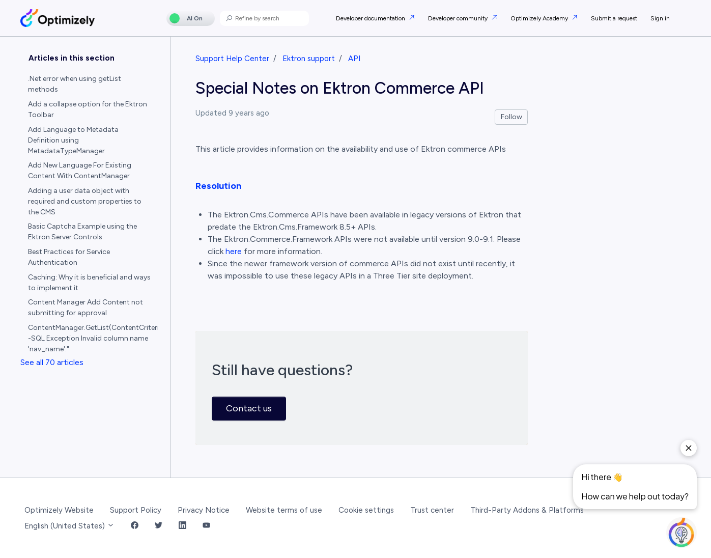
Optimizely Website (59, 510)
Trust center (432, 510)
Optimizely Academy (540, 18)
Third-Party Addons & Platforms (527, 510)
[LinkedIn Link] (182, 526)
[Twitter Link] (158, 526)
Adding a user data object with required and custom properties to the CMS (84, 201)
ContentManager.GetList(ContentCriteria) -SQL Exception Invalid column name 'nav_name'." (93, 338)
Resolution (218, 185)
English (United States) (69, 526)
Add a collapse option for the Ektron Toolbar (87, 109)
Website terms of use (284, 510)
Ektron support (308, 58)
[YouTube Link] (206, 526)
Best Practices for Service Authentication (69, 257)
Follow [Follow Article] (511, 117)
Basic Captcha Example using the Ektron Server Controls (82, 231)
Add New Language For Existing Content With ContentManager (79, 170)
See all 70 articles (51, 362)
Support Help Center (232, 58)
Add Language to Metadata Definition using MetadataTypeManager (73, 140)
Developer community (458, 18)
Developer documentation (371, 18)
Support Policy (135, 510)
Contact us (249, 408)
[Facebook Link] (135, 526)
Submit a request (614, 18)
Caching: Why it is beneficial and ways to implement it (89, 282)
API (354, 58)
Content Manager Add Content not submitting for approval (85, 307)
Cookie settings (366, 510)
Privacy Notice (204, 510)
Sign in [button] (660, 18)
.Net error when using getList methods (74, 84)
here (233, 251)
